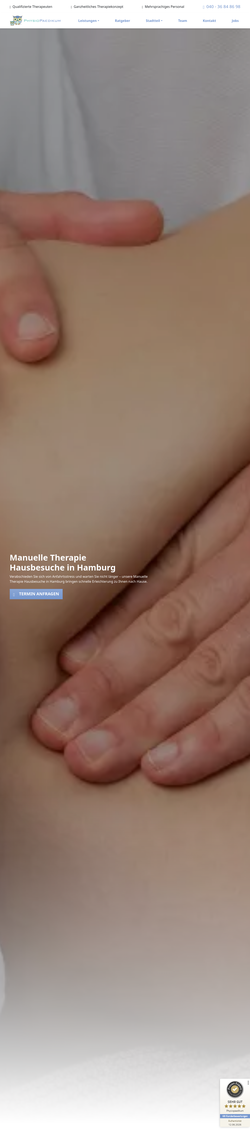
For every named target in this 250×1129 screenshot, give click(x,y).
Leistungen (87, 20)
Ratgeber (122, 20)
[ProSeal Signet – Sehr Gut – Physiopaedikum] (234, 1097)
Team (182, 20)
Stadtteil (153, 20)
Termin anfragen (36, 594)
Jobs (235, 20)
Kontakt (209, 20)
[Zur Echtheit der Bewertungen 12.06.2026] (234, 1122)
